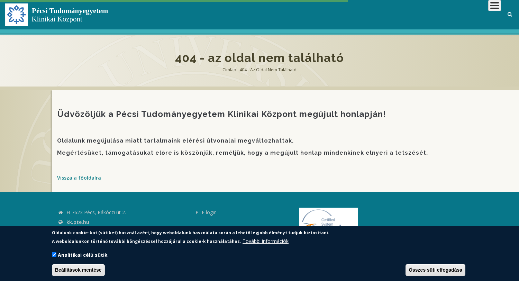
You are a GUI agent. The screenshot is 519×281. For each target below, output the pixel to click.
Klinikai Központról (316, 15)
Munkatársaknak (472, 15)
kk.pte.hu (77, 222)
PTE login (206, 212)
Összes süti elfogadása (435, 270)
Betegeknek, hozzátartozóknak (396, 15)
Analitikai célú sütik (83, 255)
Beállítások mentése (78, 270)
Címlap (229, 70)
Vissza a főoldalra (79, 177)
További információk (266, 241)
